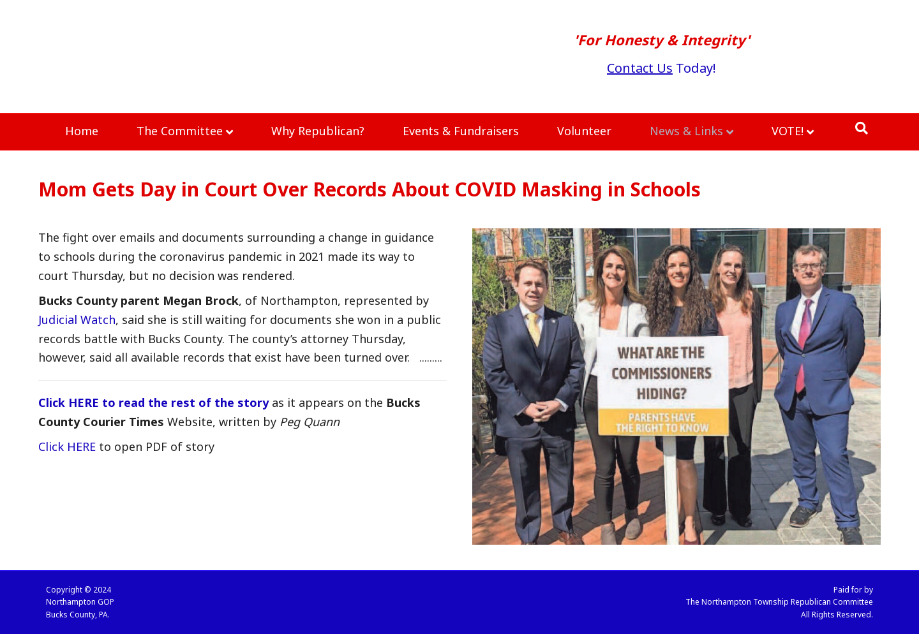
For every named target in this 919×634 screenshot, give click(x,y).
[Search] (861, 128)
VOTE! (787, 130)
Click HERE (67, 446)
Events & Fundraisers (461, 130)
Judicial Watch (77, 319)
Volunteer (584, 130)
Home (81, 130)
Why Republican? (317, 130)
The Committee (180, 130)
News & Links (686, 130)
